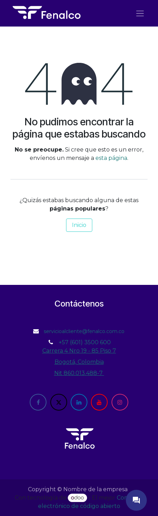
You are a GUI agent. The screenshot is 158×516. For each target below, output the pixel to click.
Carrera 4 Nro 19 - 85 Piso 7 (79, 350)
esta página (111, 158)
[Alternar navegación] (140, 13)
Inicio (79, 225)
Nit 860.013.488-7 (79, 373)
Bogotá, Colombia (79, 362)
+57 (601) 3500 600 (85, 342)
